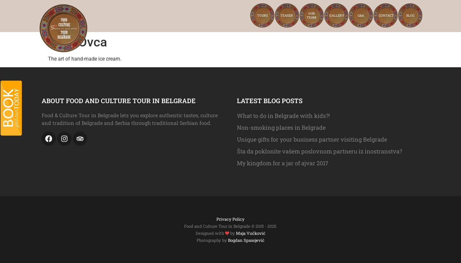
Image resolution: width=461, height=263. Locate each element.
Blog (410, 15)
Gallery (336, 15)
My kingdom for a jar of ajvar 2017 (282, 163)
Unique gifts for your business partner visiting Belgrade (312, 139)
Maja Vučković (250, 233)
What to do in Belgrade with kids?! (283, 115)
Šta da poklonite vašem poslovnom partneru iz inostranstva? (319, 151)
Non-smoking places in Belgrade (281, 127)
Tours (262, 15)
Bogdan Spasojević (246, 240)
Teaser (286, 15)
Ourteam (311, 16)
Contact (386, 15)
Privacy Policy (230, 219)
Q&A (361, 15)
